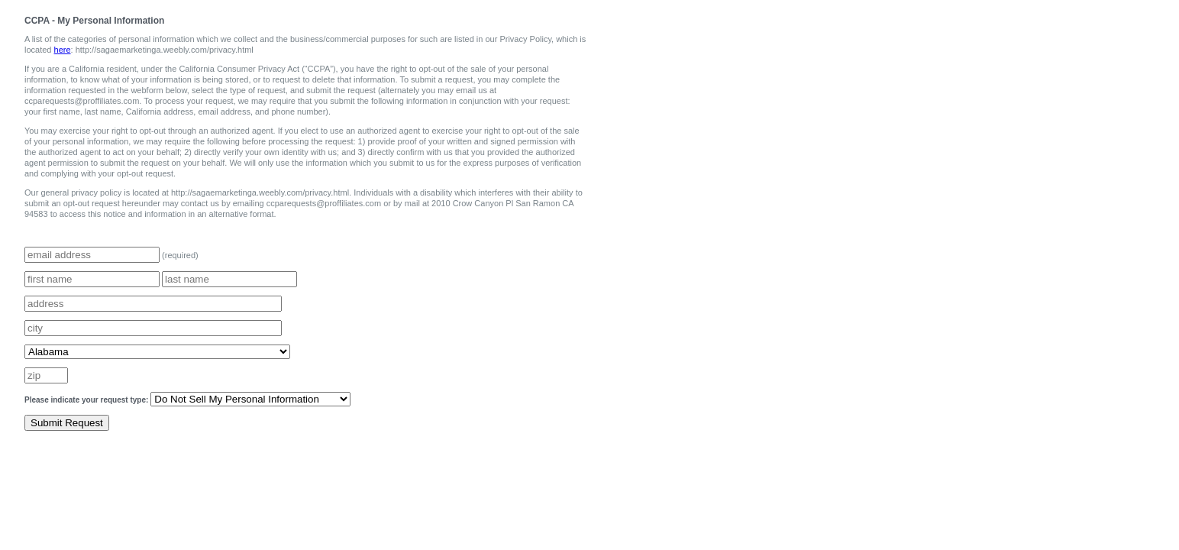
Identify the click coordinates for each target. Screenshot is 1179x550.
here (62, 49)
